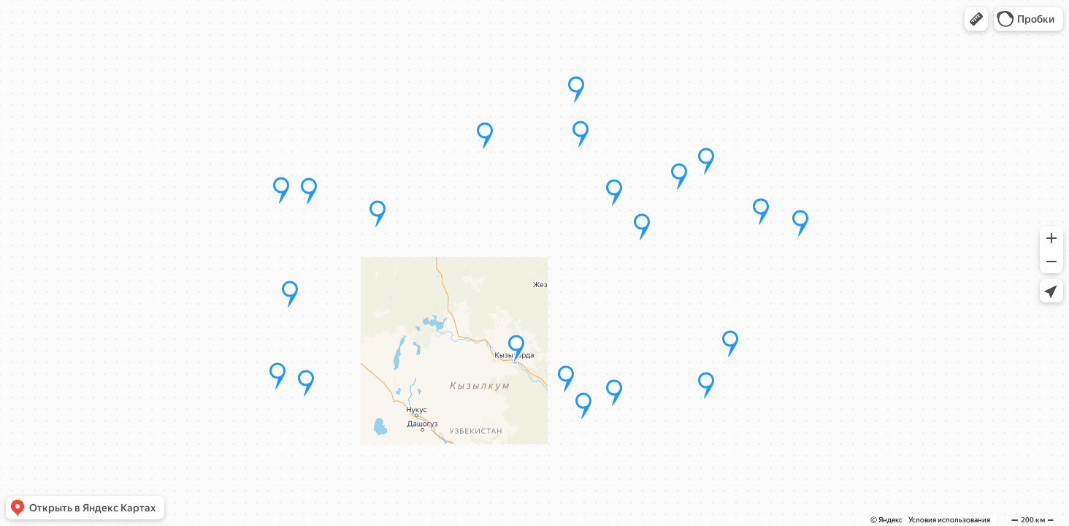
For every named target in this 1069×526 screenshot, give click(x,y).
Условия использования (949, 520)
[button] (976, 19)
